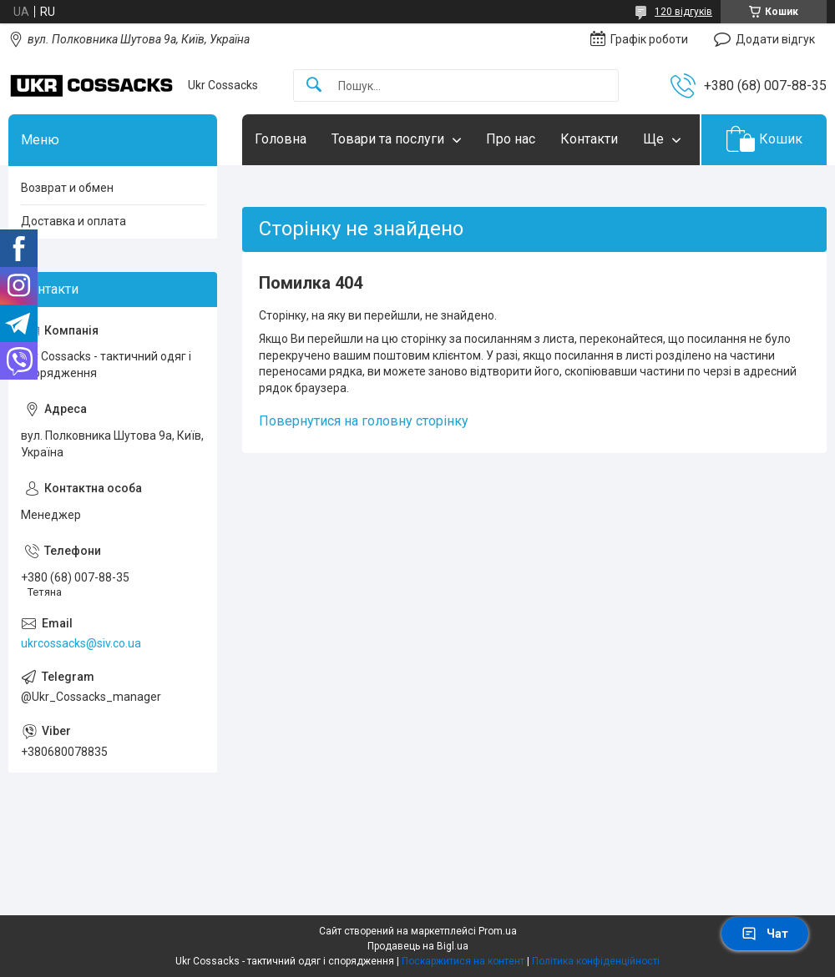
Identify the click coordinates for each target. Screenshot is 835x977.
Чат (764, 933)
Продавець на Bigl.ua (417, 946)
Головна (280, 139)
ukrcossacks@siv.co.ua (81, 643)
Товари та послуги (387, 139)
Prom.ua (497, 931)
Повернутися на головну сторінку (363, 421)
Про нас (510, 139)
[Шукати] (314, 85)
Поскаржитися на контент (463, 961)
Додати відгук (775, 39)
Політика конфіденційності (596, 961)
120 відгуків (683, 12)
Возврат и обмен (67, 187)
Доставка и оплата (73, 221)
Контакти (589, 139)
